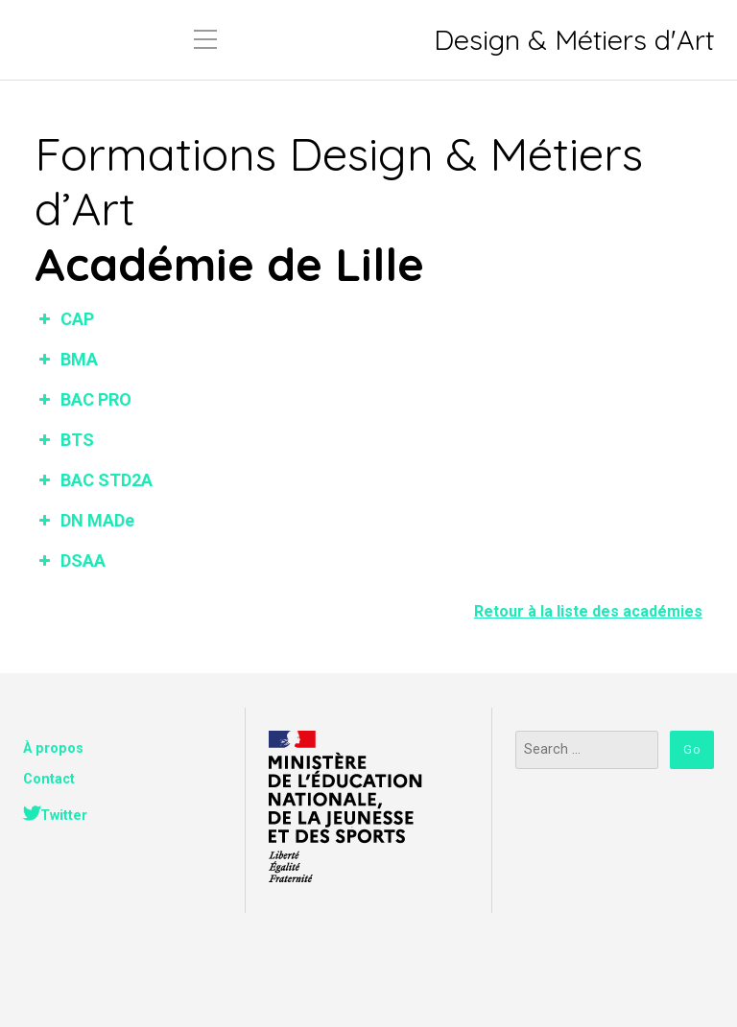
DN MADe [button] (84, 520)
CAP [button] (64, 319)
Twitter (63, 815)
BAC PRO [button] (83, 399)
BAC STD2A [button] (94, 480)
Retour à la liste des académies (588, 611)
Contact (49, 779)
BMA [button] (66, 359)
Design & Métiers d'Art (574, 40)
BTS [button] (64, 440)
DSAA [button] (70, 560)
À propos (53, 748)
